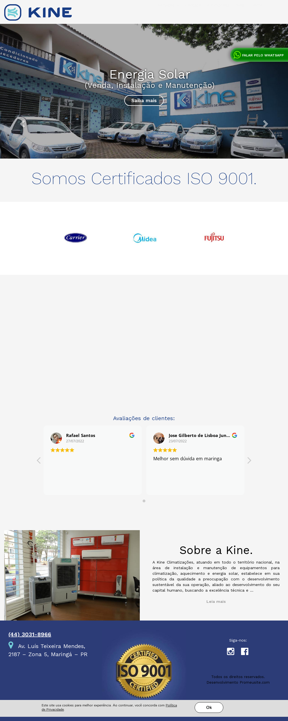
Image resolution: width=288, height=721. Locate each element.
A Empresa (218, 16)
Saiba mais (144, 100)
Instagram (234, 653)
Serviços (168, 16)
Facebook (248, 653)
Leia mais (216, 601)
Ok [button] (209, 683)
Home (256, 16)
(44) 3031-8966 (29, 634)
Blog (240, 16)
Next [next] (253, 241)
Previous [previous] (34, 241)
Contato (193, 16)
